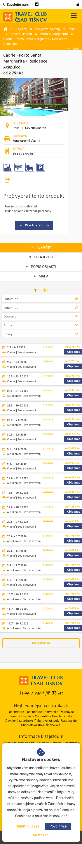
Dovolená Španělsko (19, 720)
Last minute (16, 712)
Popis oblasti (41, 267)
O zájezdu (41, 257)
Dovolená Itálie (62, 716)
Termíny (41, 247)
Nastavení (41, 835)
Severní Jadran (35, 128)
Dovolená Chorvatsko (36, 716)
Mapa (41, 276)
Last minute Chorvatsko (42, 712)
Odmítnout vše (28, 826)
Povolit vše (58, 826)
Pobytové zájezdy (47, 720)
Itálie (16, 128)
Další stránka (41, 643)
